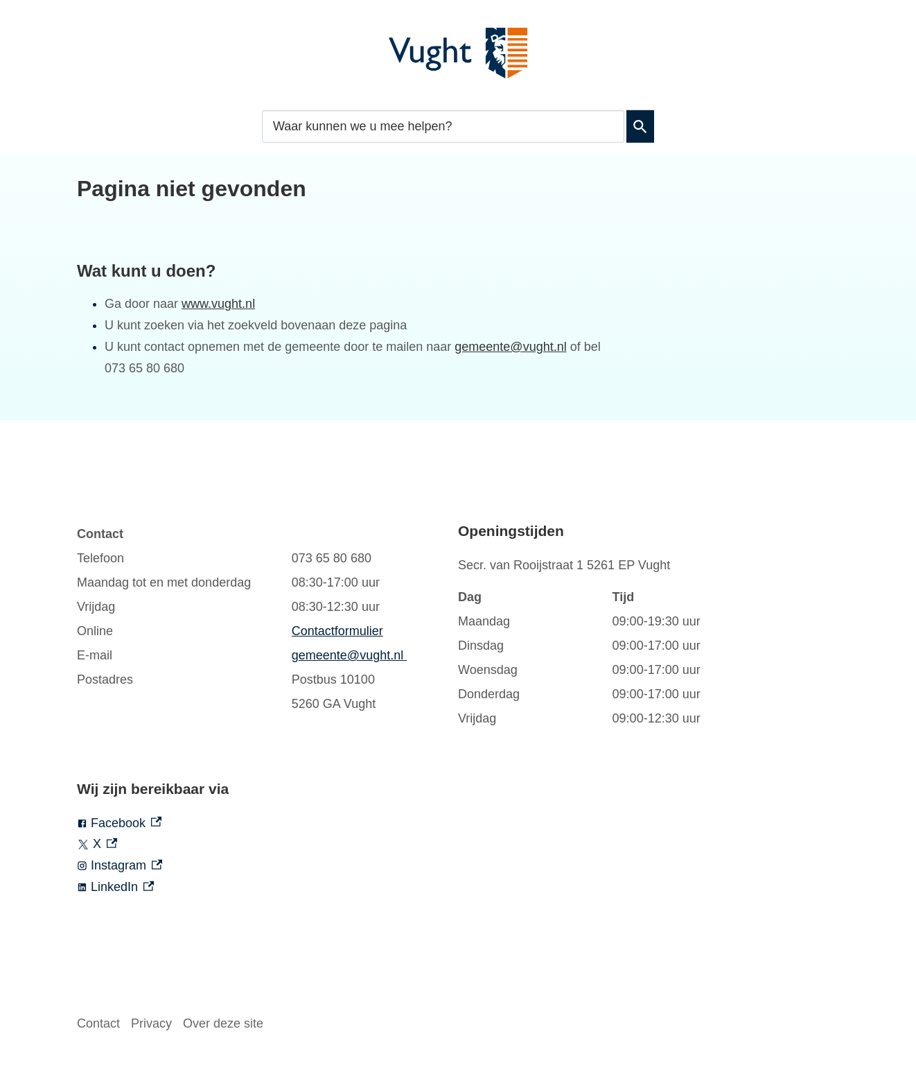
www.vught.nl (218, 304)
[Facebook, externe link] (267, 823)
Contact (98, 1023)
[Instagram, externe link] (267, 865)
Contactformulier (337, 631)
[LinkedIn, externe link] (267, 887)
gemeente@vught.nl (510, 347)
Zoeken (640, 126)
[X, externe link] (267, 844)
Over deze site (223, 1023)
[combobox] (443, 126)
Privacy (151, 1023)
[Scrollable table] (253, 619)
